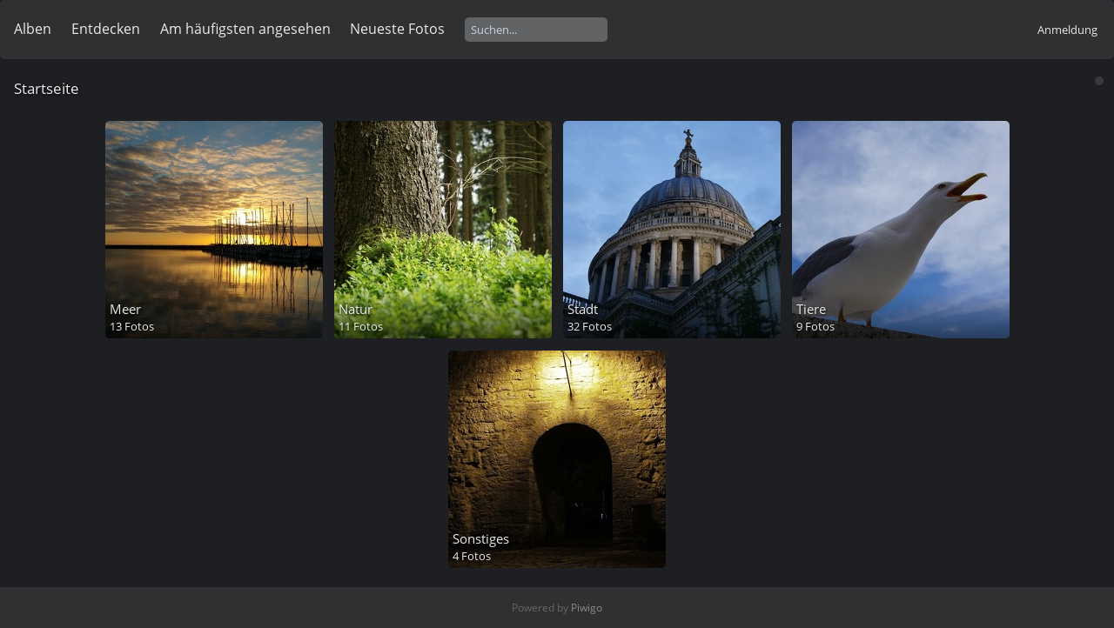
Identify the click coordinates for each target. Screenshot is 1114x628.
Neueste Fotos (397, 28)
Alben (32, 28)
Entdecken (105, 28)
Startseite (46, 88)
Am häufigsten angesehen (245, 28)
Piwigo (586, 607)
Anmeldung (1067, 29)
